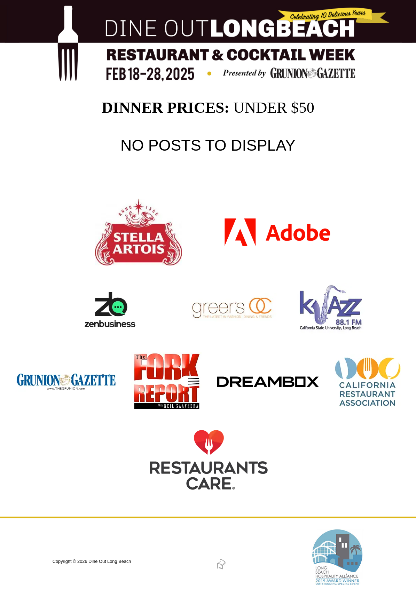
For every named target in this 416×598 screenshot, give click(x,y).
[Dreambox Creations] (221, 568)
